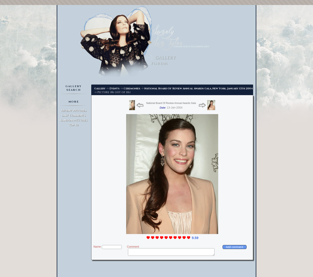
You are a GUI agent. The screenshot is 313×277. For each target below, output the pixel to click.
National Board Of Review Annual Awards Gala (171, 103)
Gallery (99, 88)
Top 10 (73, 125)
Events (114, 88)
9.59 (195, 238)
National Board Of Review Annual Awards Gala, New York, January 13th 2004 (198, 88)
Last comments (74, 115)
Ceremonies (132, 88)
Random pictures (73, 120)
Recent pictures (73, 111)
